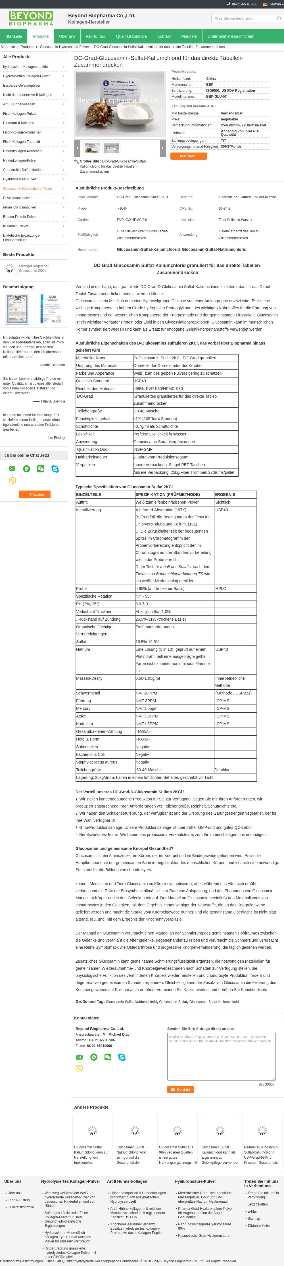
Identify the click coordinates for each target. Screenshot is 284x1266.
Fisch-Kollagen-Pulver (19, 114)
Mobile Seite (259, 1226)
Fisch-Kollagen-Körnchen (22, 132)
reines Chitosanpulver (19, 207)
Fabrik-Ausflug (19, 1200)
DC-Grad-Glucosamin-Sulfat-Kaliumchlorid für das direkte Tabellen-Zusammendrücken (113, 166)
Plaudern (189, 36)
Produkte (41, 36)
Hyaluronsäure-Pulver (19, 179)
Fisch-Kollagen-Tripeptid (21, 142)
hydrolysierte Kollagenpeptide (25, 67)
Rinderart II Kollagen (18, 123)
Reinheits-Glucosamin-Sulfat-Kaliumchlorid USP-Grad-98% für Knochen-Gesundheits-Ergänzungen (261, 1157)
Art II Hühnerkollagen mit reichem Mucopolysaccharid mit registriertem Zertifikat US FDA (137, 1213)
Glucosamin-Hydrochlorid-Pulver (64, 47)
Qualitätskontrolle (131, 36)
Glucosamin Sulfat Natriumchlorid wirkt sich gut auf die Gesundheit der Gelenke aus (131, 1157)
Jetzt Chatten (256, 1204)
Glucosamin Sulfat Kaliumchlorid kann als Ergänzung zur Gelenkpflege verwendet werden (220, 1157)
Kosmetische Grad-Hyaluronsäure (203, 1236)
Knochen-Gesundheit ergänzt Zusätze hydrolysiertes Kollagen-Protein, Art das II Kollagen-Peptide (137, 1228)
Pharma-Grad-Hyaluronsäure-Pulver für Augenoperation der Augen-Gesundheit (205, 1213)
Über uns (67, 36)
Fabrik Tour (96, 36)
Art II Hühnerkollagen (19, 104)
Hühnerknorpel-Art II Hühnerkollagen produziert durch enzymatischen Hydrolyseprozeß (138, 1197)
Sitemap (254, 1219)
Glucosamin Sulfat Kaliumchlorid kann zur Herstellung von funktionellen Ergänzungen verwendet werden (91, 1160)
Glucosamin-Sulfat (173, 1002)
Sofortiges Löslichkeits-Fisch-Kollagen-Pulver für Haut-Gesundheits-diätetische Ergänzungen (67, 1219)
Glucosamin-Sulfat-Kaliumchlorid (214, 1002)
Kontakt (164, 36)
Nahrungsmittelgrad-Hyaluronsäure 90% (204, 1226)
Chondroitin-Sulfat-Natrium (23, 170)
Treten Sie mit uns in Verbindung (263, 1195)
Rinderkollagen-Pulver (20, 160)
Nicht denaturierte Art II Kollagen (27, 95)
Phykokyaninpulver (17, 198)
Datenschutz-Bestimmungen (21, 1261)
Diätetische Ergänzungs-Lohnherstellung (21, 237)
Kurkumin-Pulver (15, 226)
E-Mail (252, 1211)
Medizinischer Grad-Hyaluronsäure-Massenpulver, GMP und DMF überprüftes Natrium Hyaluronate (205, 1197)
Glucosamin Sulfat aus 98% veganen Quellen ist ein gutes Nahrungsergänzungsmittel (178, 1155)
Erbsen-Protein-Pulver (20, 217)
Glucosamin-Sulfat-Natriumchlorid (131, 1002)
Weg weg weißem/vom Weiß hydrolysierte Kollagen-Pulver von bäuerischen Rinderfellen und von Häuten (70, 1199)
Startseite (13, 36)
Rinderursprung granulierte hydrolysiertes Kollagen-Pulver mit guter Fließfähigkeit (70, 1252)
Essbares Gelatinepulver (21, 85)
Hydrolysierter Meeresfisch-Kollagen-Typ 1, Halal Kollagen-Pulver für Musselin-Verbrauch (68, 1237)
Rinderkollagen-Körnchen (22, 151)
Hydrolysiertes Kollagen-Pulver (26, 76)
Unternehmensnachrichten (231, 36)
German (275, 4)
